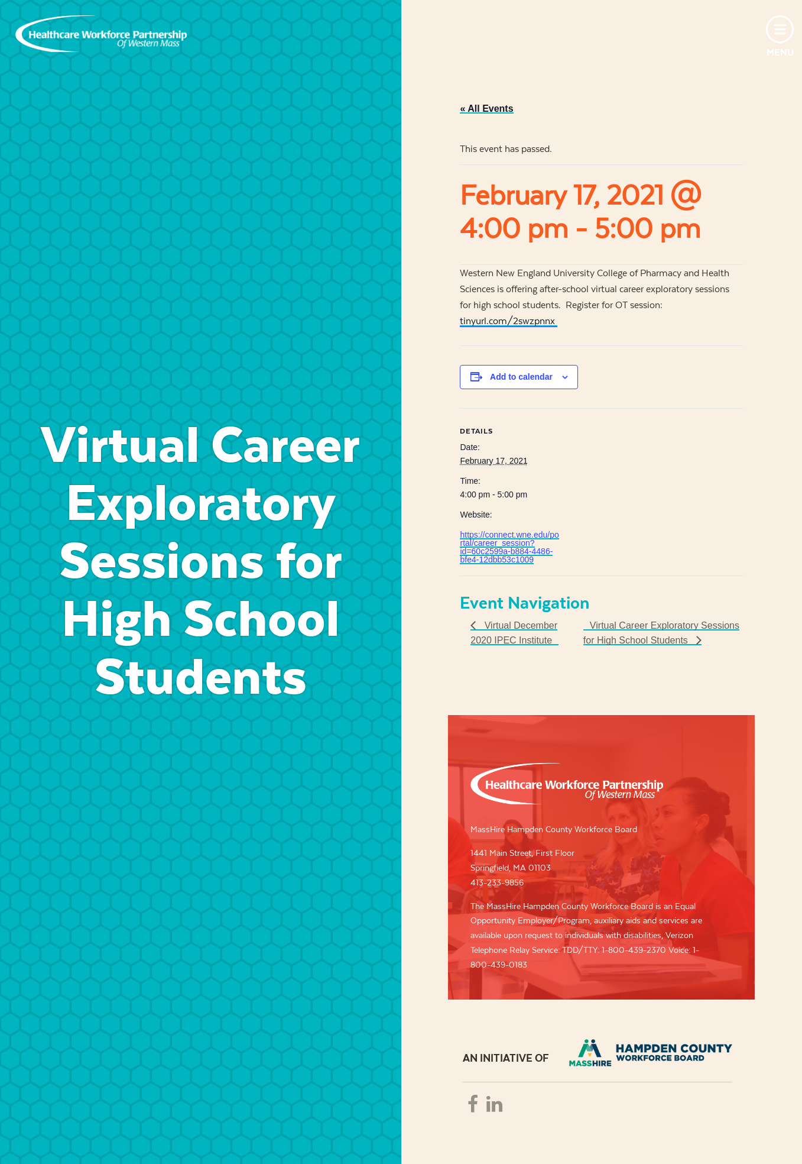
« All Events (486, 109)
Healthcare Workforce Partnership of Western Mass (566, 783)
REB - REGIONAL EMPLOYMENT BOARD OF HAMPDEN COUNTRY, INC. (650, 1052)
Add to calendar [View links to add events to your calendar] (521, 376)
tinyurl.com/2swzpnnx (508, 320)
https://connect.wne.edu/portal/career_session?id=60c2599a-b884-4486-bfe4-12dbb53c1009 (509, 547)
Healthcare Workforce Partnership (101, 33)
